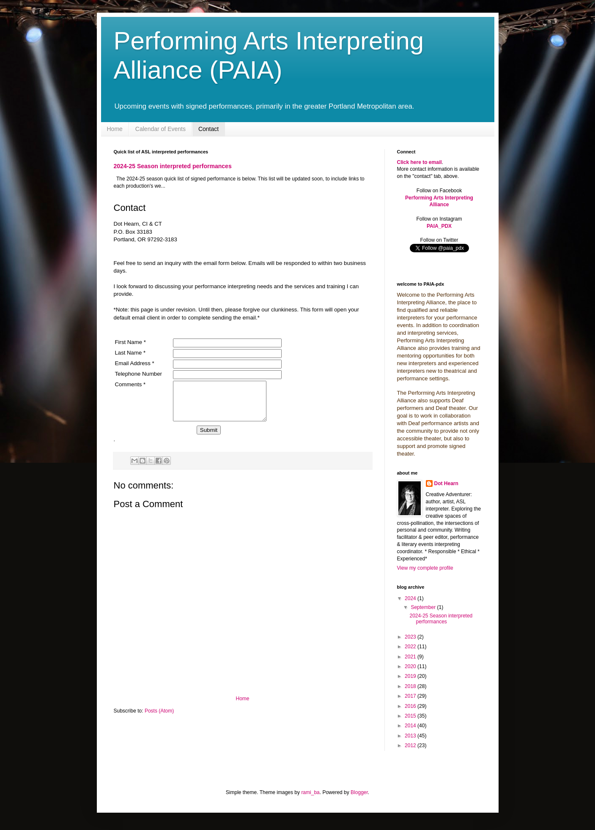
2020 (411, 666)
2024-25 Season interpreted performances (173, 166)
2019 (411, 676)
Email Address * (134, 363)
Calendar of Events (160, 129)
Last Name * (130, 352)
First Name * (130, 342)
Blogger (359, 792)
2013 (411, 736)
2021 (411, 657)
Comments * (130, 384)
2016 (411, 706)
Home (115, 129)
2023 (411, 637)
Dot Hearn (446, 483)
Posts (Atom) (159, 718)
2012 (411, 745)
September (424, 607)
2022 (411, 647)
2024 (411, 598)
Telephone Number (138, 374)
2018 (411, 686)
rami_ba (310, 792)
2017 (411, 696)
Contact (208, 129)
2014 (411, 726)
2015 (411, 716)
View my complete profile (425, 568)
